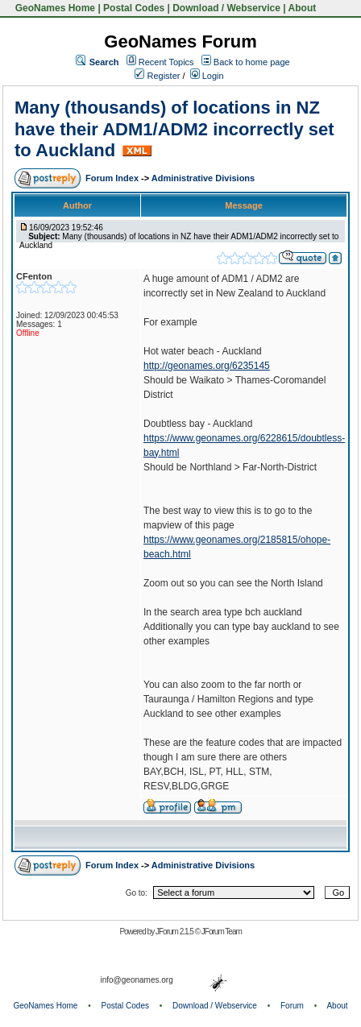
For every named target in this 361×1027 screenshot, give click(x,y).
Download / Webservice (226, 8)
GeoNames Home (53, 8)
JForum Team (221, 931)
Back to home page (252, 62)
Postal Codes (133, 8)
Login (207, 76)
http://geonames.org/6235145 (206, 365)
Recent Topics (166, 62)
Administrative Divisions (203, 178)
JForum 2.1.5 (175, 931)
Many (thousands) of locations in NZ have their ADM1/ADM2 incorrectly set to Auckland (174, 128)
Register (157, 76)
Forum (292, 1005)
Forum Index (113, 178)
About (302, 8)
